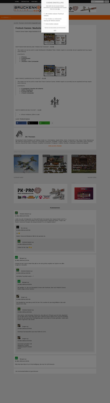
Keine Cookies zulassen (51, 23)
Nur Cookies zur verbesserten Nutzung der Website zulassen (52, 19)
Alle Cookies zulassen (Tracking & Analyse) (54, 14)
